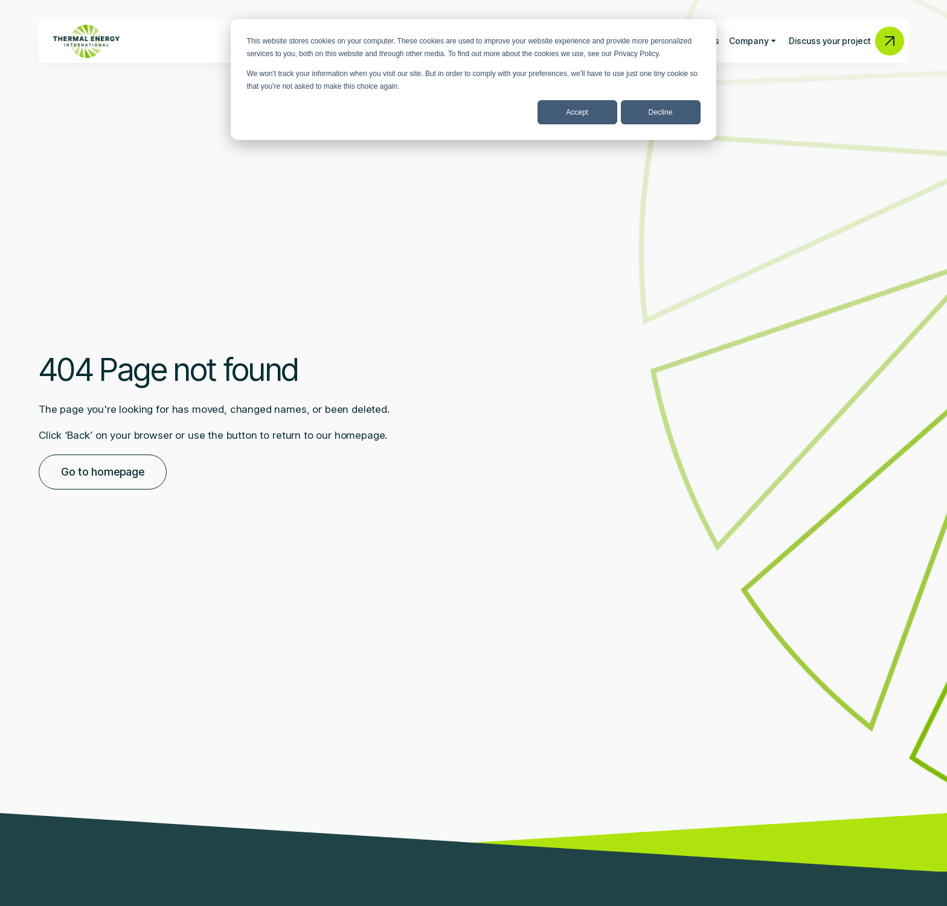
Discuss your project (846, 41)
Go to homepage (102, 471)
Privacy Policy (636, 53)
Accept (577, 112)
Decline (661, 112)
